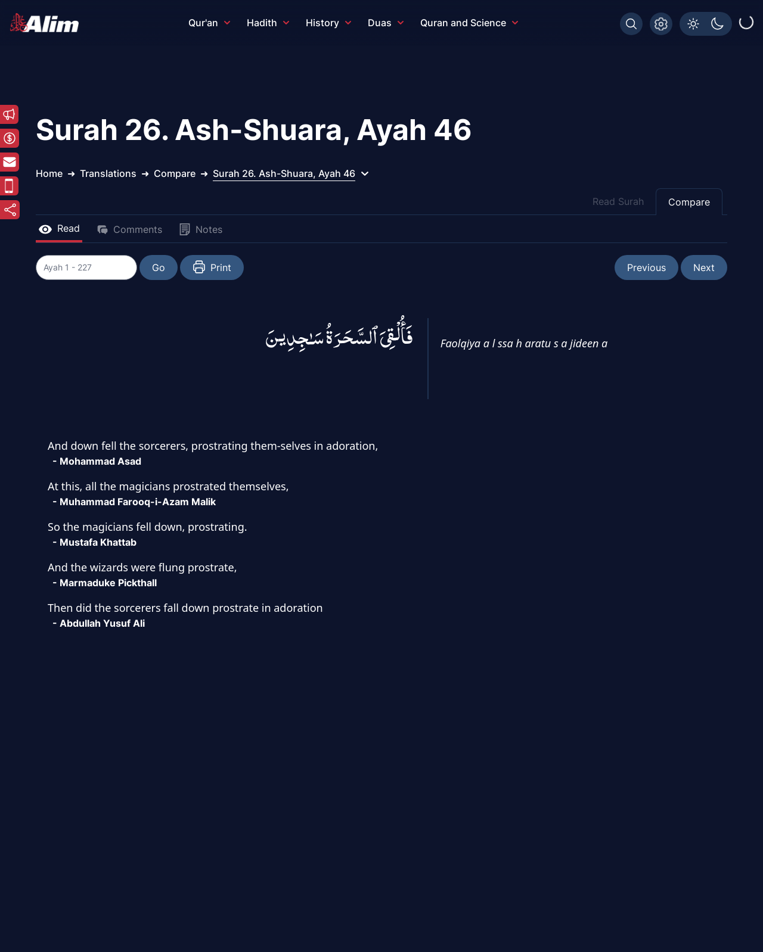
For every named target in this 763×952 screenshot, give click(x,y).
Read (59, 228)
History (328, 23)
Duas (386, 23)
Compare (689, 202)
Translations (108, 173)
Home (49, 173)
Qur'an (209, 23)
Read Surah (618, 201)
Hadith (268, 23)
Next (704, 267)
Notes (200, 229)
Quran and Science (469, 23)
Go (164, 267)
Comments (129, 229)
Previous (646, 267)
